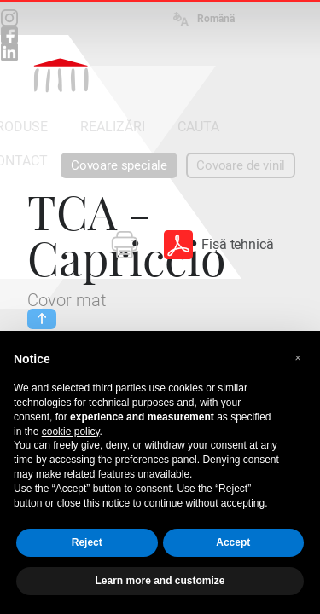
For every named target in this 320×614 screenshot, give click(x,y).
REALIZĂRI (112, 127)
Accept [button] (233, 542)
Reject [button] (87, 542)
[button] (297, 358)
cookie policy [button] (71, 431)
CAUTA (198, 127)
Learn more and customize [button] (159, 581)
